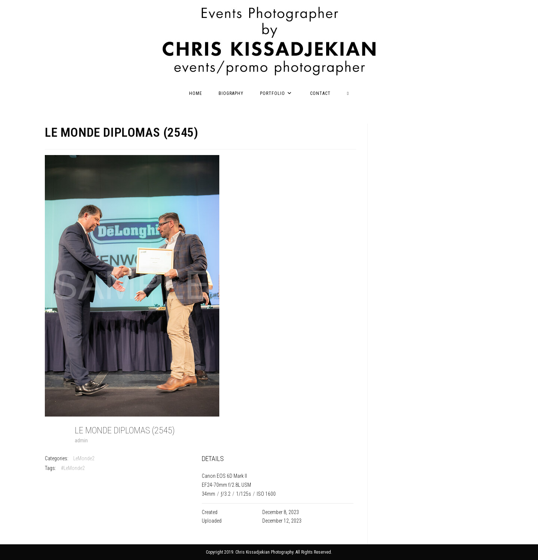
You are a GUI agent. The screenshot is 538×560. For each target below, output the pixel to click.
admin (81, 440)
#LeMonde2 (73, 468)
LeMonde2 (84, 458)
